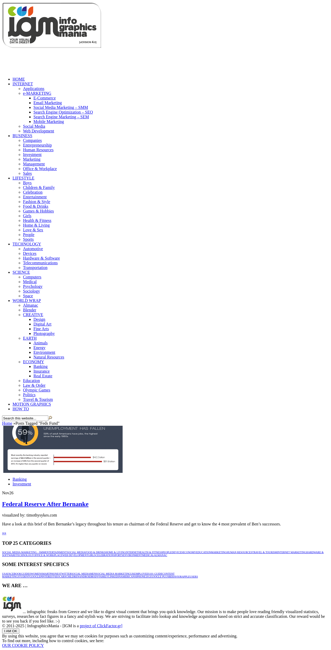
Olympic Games (36, 390)
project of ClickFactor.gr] (101, 626)
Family (103, 576)
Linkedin (114, 576)
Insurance (41, 371)
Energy (39, 347)
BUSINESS (22, 135)
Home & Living (36, 225)
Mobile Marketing (48, 121)
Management (34, 164)
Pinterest (47, 576)
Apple (186, 576)
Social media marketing (113, 573)
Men (93, 573)
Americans (128, 576)
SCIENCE (21, 272)
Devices (30, 253)
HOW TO (21, 409)
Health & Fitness (37, 220)
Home (7, 423)
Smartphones (50, 573)
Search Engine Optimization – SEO (63, 112)
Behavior (175, 576)
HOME (19, 79)
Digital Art (42, 324)
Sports (28, 239)
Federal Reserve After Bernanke (45, 504)
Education (31, 380)
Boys (27, 183)
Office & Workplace (40, 168)
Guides (26, 573)
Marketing (31, 159)
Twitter (65, 573)
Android (85, 576)
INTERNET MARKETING (291, 552)
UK (132, 573)
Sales (27, 173)
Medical (30, 281)
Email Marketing (47, 102)
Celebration (33, 192)
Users (194, 576)
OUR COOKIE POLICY (23, 645)
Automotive (33, 248)
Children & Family (39, 187)
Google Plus (160, 576)
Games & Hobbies (38, 211)
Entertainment (35, 197)
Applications (33, 88)
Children (72, 576)
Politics (29, 395)
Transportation (35, 267)
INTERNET (23, 84)
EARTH (30, 338)
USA (4, 573)
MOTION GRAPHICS (32, 404)
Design (39, 319)
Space (28, 296)
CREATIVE (33, 314)
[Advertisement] (97, 61)
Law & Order (34, 385)
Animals (40, 343)
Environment (44, 352)
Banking (40, 366)
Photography (44, 333)
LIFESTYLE (23, 178)
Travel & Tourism (38, 399)
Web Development (38, 131)
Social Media (34, 126)
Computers (32, 277)
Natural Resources (48, 357)
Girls (27, 216)
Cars (62, 576)
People (28, 234)
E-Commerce (44, 98)
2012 (148, 576)
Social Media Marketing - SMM (23, 552)
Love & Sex (33, 230)
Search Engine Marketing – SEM (61, 117)
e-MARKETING (37, 93)
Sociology (31, 291)
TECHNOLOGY (27, 244)
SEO (56, 576)
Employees (142, 573)
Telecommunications (40, 263)
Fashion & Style (36, 201)
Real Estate (42, 376)
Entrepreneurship (37, 145)
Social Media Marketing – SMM (60, 107)
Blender (29, 310)
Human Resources (38, 150)
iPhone (141, 576)
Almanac (30, 305)
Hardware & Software (41, 258)
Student (24, 576)
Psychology (33, 286)
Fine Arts (41, 329)
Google (35, 576)
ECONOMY (33, 362)
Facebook (14, 573)
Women (36, 573)
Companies (32, 140)
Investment (32, 154)
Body (94, 576)
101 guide (156, 573)
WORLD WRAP (27, 300)
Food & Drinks (35, 206)
